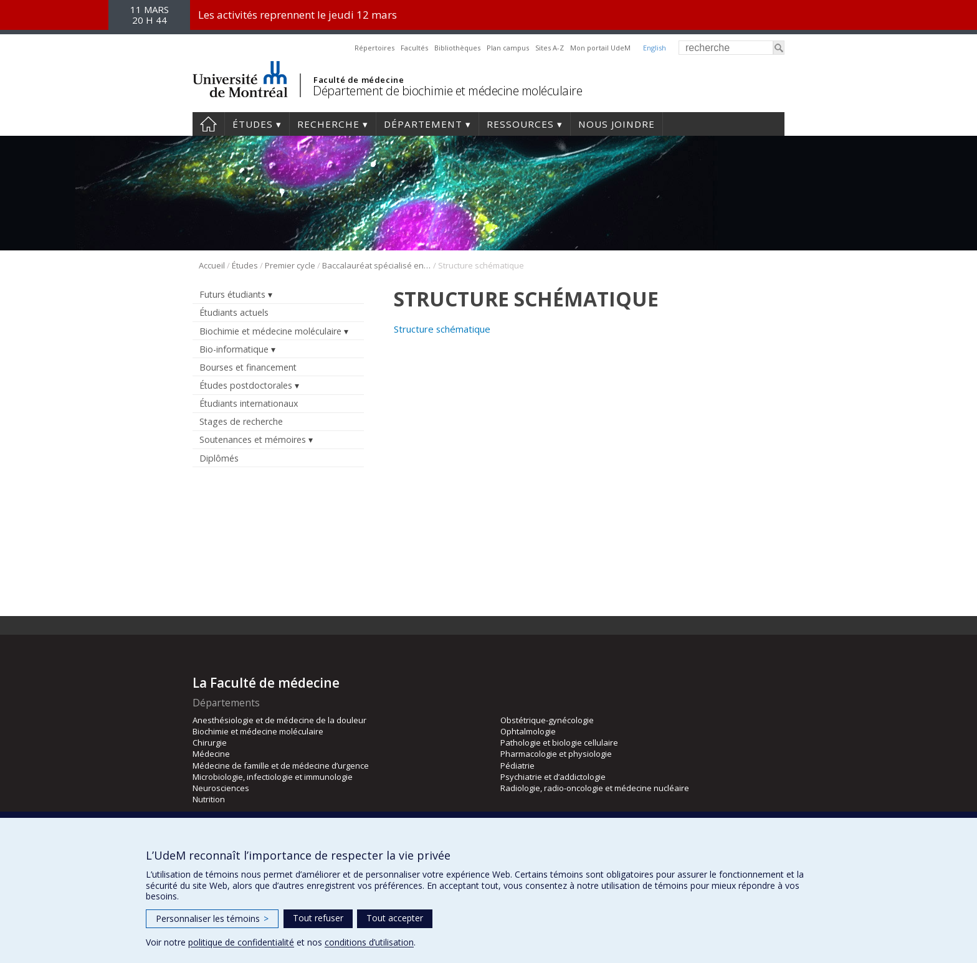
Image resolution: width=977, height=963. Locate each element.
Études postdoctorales (245, 385)
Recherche (328, 124)
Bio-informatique (234, 349)
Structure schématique (442, 329)
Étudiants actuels (234, 312)
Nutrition (209, 799)
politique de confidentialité (241, 942)
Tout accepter (394, 918)
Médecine (211, 753)
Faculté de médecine (358, 79)
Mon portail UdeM (600, 47)
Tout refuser (318, 918)
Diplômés (219, 458)
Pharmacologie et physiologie (556, 753)
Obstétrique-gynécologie (547, 720)
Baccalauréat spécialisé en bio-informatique (376, 265)
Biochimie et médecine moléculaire (270, 331)
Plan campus (508, 47)
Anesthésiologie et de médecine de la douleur (279, 720)
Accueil (208, 124)
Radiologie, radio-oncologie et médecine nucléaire (594, 788)
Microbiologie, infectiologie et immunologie (273, 776)
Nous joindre (616, 124)
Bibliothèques (457, 47)
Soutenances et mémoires (252, 439)
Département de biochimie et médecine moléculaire (447, 90)
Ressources (520, 124)
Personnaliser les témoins (212, 918)
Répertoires (374, 47)
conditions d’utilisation (369, 942)
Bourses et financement (248, 367)
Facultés (414, 47)
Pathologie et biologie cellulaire (559, 742)
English (654, 47)
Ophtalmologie (528, 731)
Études (252, 124)
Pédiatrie (517, 765)
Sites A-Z (549, 47)
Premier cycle (290, 265)
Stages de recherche (241, 421)
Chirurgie (210, 742)
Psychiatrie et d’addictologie (553, 776)
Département (423, 124)
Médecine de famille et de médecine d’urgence (281, 765)
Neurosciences (221, 788)
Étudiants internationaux (248, 403)
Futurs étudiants (232, 294)
